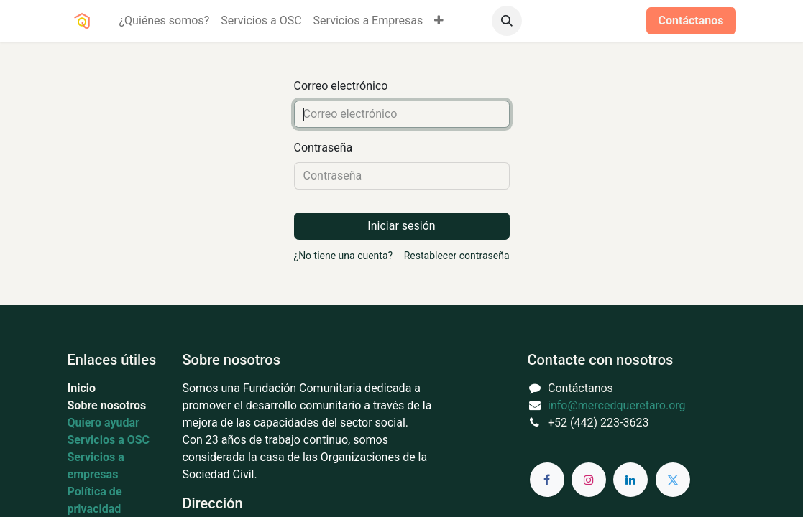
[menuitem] (165, 20)
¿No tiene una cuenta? (343, 255)
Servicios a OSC (109, 440)
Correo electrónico (341, 86)
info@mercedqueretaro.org (617, 405)
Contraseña (323, 147)
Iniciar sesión (594, 20)
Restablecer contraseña (457, 255)
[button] (507, 21)
